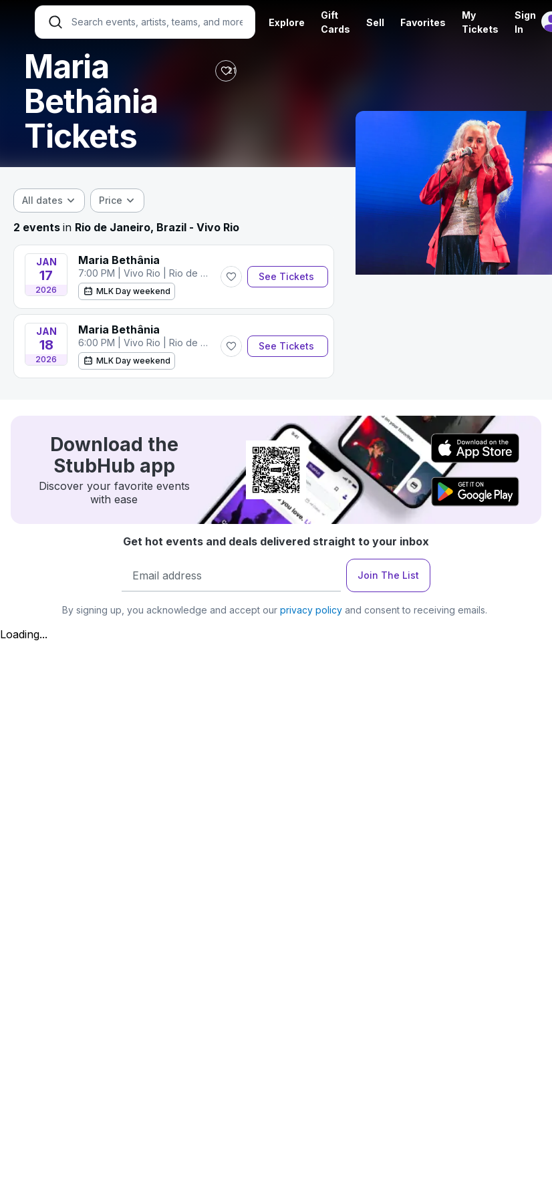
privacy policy (311, 610)
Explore (287, 22)
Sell (375, 22)
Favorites (423, 22)
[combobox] (49, 200)
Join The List (388, 575)
